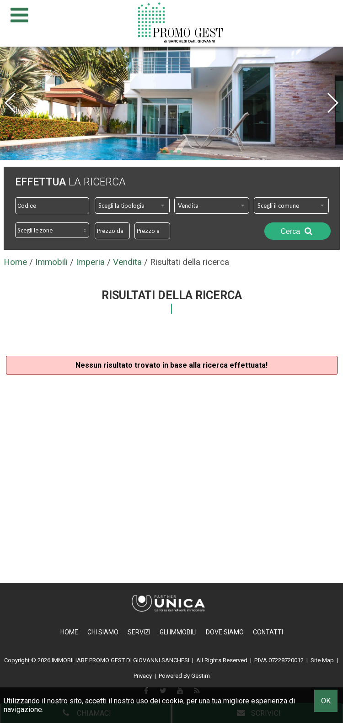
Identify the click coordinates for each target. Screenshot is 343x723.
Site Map (322, 660)
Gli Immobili (178, 632)
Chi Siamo (102, 632)
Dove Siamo (225, 632)
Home (69, 632)
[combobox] (132, 205)
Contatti (268, 632)
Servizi (139, 632)
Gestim (200, 675)
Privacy (143, 675)
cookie (172, 701)
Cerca (297, 231)
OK (326, 701)
